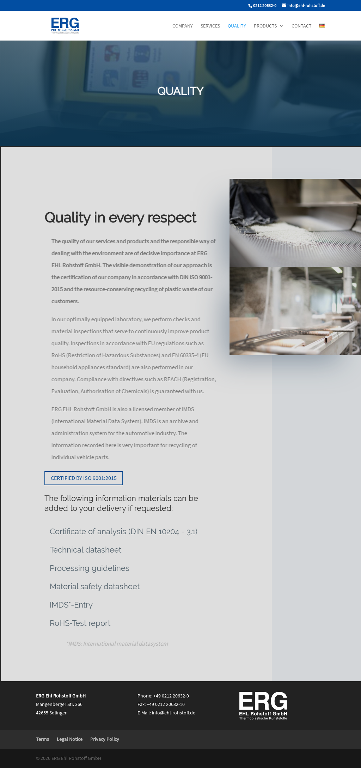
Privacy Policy (104, 739)
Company (182, 26)
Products (265, 26)
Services (210, 26)
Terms (42, 739)
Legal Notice (69, 739)
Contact (302, 26)
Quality (237, 26)
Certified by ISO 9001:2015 (86, 477)
